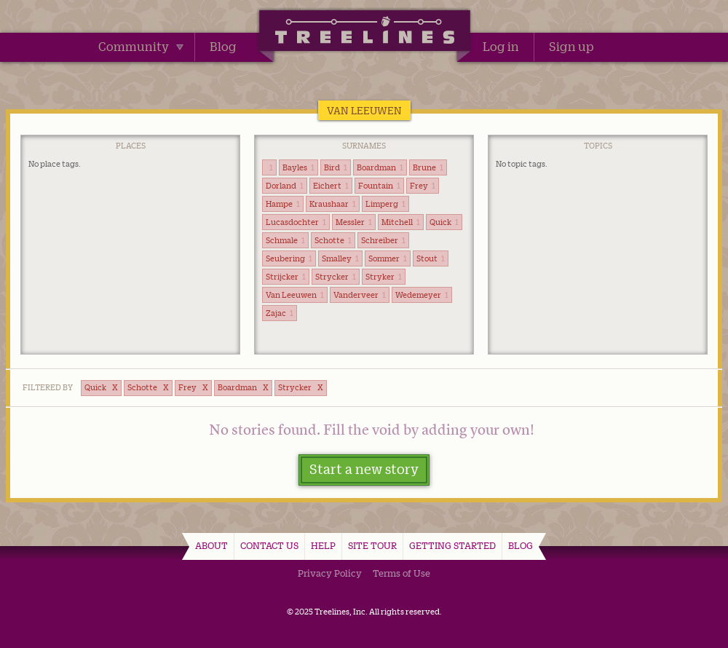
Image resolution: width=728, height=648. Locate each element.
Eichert (331, 185)
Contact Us (269, 545)
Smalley (340, 258)
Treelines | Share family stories (364, 33)
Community (140, 46)
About (211, 545)
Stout (430, 258)
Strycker (335, 276)
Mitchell (400, 222)
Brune (428, 167)
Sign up (571, 46)
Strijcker (286, 276)
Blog (223, 46)
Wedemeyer (421, 295)
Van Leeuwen (295, 295)
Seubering (289, 258)
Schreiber (383, 240)
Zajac (279, 313)
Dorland (285, 185)
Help (323, 545)
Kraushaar (332, 203)
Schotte (333, 240)
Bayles (298, 167)
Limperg (385, 203)
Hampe (283, 203)
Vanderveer (359, 295)
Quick (444, 222)
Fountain (379, 185)
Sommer (387, 258)
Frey (422, 185)
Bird (335, 167)
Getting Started (452, 545)
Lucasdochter (296, 222)
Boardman (380, 167)
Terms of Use (401, 573)
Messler (354, 222)
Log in (501, 46)
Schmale (285, 240)
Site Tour (372, 545)
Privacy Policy (330, 573)
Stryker (383, 276)
